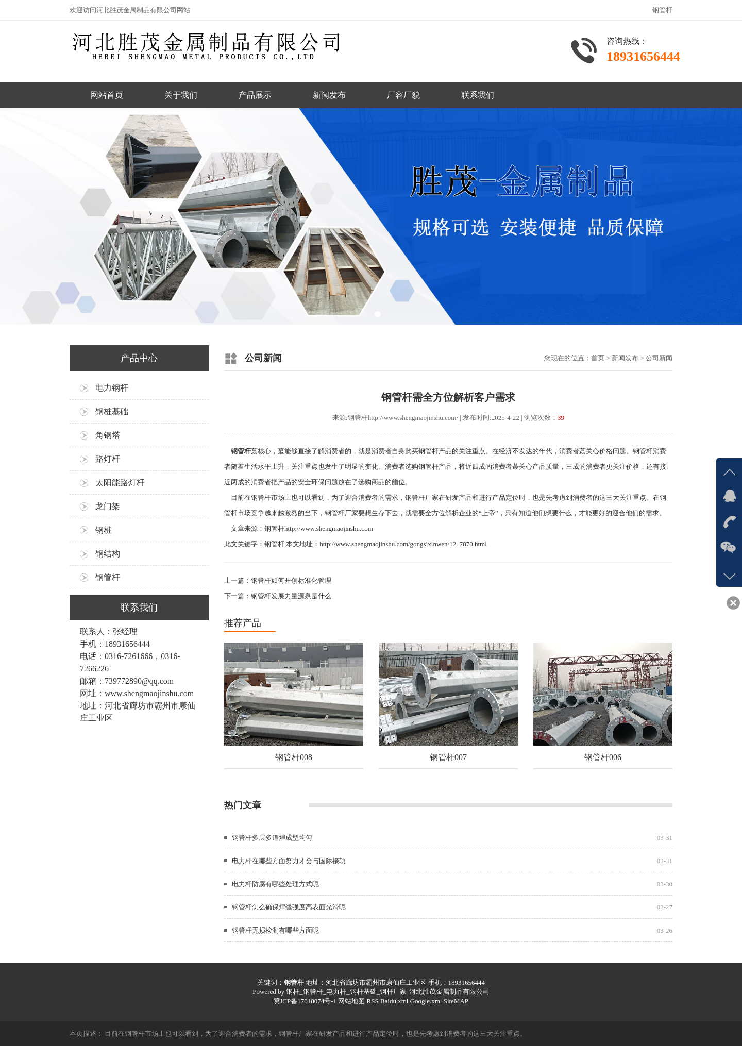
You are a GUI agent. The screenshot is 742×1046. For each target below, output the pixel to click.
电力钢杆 (111, 387)
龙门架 (107, 506)
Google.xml (426, 1001)
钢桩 (103, 530)
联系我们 (477, 95)
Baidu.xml (394, 1001)
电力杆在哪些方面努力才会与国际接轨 (289, 861)
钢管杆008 (293, 757)
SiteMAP (456, 1001)
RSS (372, 1001)
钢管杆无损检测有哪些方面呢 (275, 930)
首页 (597, 358)
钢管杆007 (448, 757)
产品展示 (255, 95)
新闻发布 (329, 95)
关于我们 (180, 95)
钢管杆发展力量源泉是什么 (291, 596)
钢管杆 (107, 577)
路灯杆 (107, 458)
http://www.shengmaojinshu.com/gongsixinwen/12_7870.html (403, 544)
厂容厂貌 (403, 95)
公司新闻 (659, 358)
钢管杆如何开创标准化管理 (291, 580)
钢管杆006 (602, 757)
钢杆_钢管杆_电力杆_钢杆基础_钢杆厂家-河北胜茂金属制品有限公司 (387, 992)
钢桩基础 (111, 411)
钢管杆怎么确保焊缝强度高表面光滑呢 (289, 907)
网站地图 (351, 1001)
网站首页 (106, 95)
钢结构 (107, 553)
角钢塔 (107, 435)
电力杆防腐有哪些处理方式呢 (275, 884)
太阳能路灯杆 (120, 482)
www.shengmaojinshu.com (149, 693)
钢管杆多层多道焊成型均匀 (272, 837)
